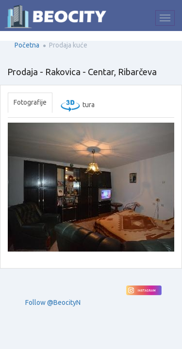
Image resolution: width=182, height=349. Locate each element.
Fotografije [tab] (30, 102)
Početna (27, 45)
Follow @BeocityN (53, 302)
